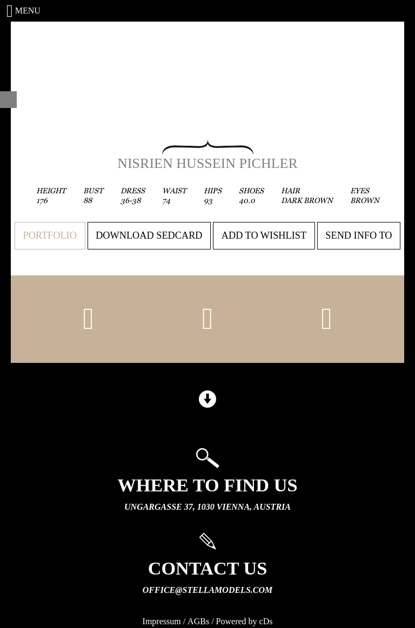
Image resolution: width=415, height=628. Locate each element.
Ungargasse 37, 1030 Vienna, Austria (207, 506)
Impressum (162, 621)
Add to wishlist (264, 235)
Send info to (358, 235)
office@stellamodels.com (207, 590)
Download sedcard (149, 235)
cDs (266, 621)
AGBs (198, 621)
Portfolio (50, 235)
